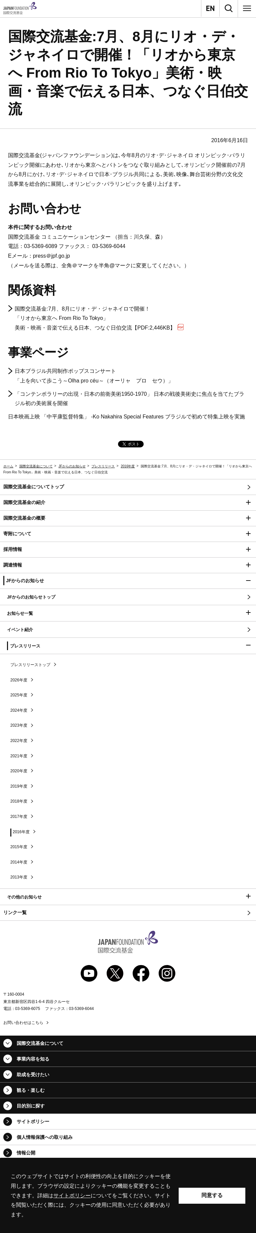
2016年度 (128, 466)
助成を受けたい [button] (33, 1074)
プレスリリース (103, 466)
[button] (128, 503)
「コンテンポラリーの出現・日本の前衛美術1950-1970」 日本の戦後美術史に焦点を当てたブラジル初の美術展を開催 (129, 398)
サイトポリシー (33, 1121)
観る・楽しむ (31, 1090)
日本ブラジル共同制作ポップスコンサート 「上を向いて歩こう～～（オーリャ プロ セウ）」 (94, 375)
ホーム (8, 466)
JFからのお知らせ (72, 466)
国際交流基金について (36, 466)
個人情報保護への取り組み (45, 1137)
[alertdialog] (128, 1195)
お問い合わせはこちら (23, 1022)
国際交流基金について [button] (40, 1043)
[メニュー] (247, 8)
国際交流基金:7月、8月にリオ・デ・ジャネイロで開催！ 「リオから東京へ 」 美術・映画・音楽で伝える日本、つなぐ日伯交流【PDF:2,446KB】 (99, 318)
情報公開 (26, 1152)
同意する (212, 1195)
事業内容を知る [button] (33, 1059)
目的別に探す (31, 1106)
